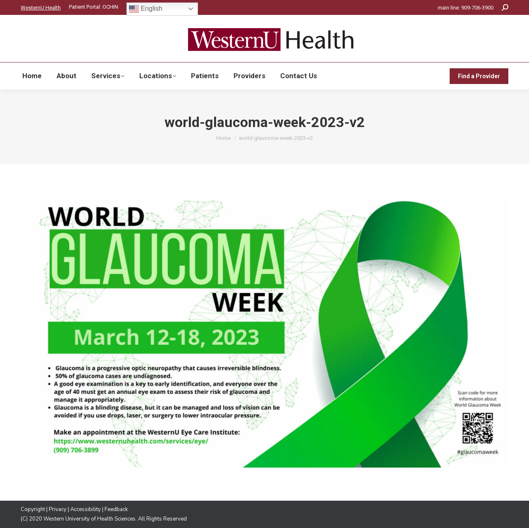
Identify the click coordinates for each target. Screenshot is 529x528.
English (145, 9)
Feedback (116, 509)
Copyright (33, 509)
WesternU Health (41, 8)
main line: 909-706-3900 (465, 8)
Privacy (58, 509)
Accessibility (85, 509)
